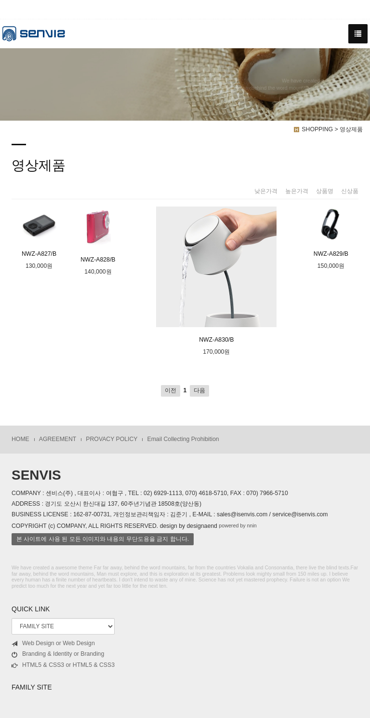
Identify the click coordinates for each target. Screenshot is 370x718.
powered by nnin (238, 525)
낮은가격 (266, 191)
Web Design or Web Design (53, 643)
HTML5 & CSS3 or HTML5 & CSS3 (63, 665)
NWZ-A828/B (98, 235)
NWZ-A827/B (39, 232)
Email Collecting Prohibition (183, 439)
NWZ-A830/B (216, 275)
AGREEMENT (58, 439)
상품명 (324, 191)
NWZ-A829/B (331, 232)
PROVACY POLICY (111, 439)
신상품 (349, 191)
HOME (20, 439)
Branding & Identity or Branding (58, 654)
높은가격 (296, 191)
